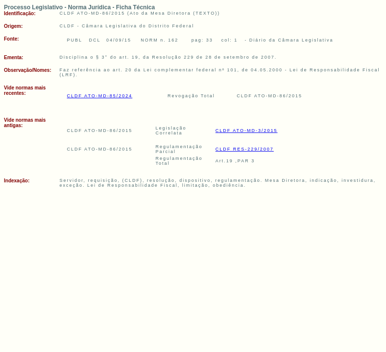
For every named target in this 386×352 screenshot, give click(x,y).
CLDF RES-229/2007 (245, 149)
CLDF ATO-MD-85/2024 (100, 95)
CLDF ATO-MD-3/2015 (247, 130)
